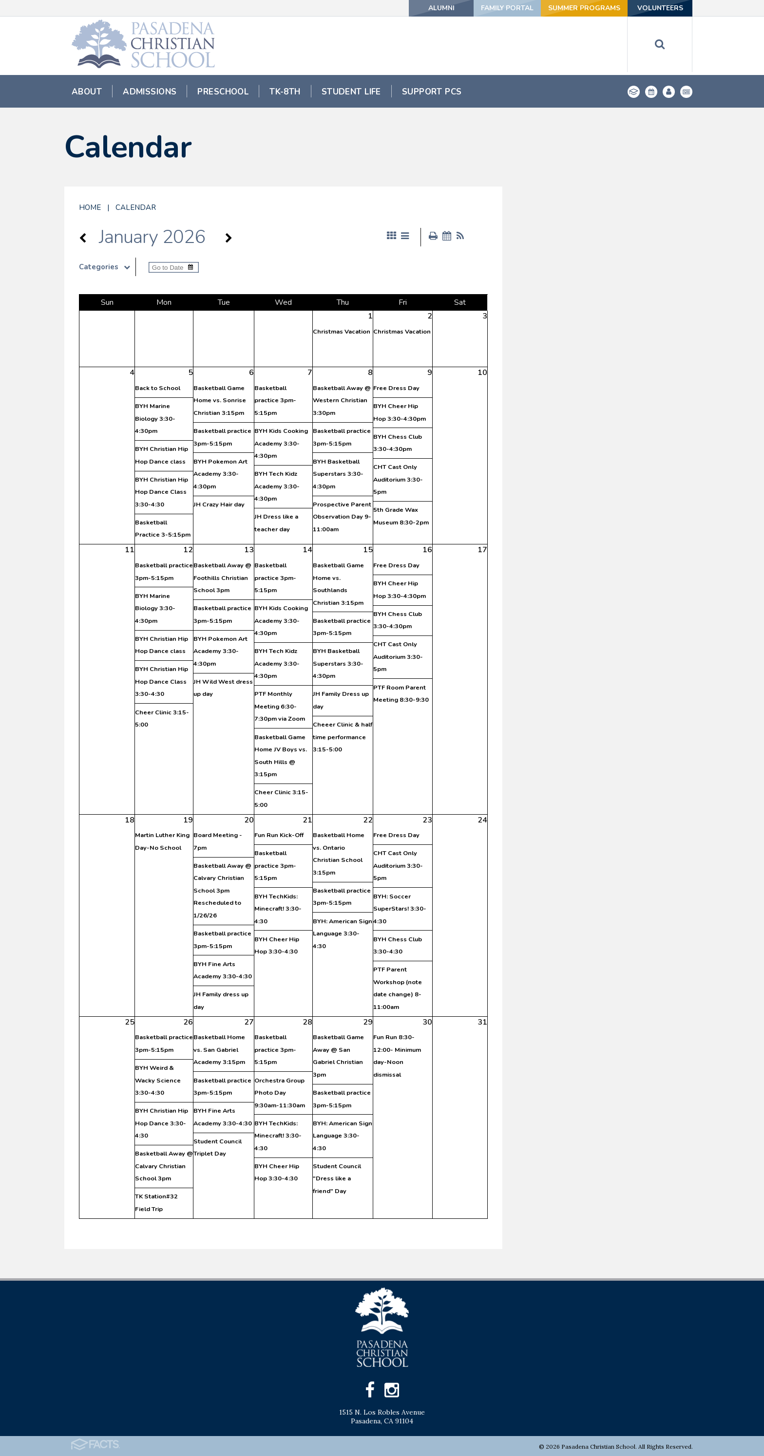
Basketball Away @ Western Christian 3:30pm (342, 400)
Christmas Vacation (341, 331)
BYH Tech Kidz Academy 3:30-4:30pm (277, 486)
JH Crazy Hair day (219, 504)
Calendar (135, 207)
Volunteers (660, 8)
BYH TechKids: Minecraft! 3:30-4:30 (278, 909)
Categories (107, 266)
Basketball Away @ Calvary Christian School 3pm (164, 1166)
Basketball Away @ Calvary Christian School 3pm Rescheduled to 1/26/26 (222, 890)
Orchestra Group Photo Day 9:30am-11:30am (279, 1093)
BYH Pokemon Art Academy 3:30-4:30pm (220, 474)
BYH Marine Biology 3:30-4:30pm (155, 418)
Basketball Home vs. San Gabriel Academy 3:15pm (219, 1049)
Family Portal (507, 8)
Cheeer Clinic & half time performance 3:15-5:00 (342, 737)
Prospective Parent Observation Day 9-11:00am (342, 517)
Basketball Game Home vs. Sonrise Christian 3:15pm (219, 400)
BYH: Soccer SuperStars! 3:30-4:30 (399, 909)
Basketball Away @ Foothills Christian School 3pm (222, 578)
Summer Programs (584, 8)
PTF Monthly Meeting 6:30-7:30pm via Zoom (279, 706)
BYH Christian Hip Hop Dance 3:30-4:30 (161, 1123)
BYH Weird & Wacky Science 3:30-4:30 (158, 1080)
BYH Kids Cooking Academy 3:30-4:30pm (281, 443)
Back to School (157, 388)
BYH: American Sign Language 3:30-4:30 (342, 934)
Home (90, 207)
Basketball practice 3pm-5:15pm (275, 400)
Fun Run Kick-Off (279, 835)
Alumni (441, 8)
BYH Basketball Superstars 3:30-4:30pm (338, 474)
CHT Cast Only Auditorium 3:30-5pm (398, 479)
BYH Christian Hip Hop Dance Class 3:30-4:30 (161, 492)
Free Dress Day (396, 388)
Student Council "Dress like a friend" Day (337, 1178)
